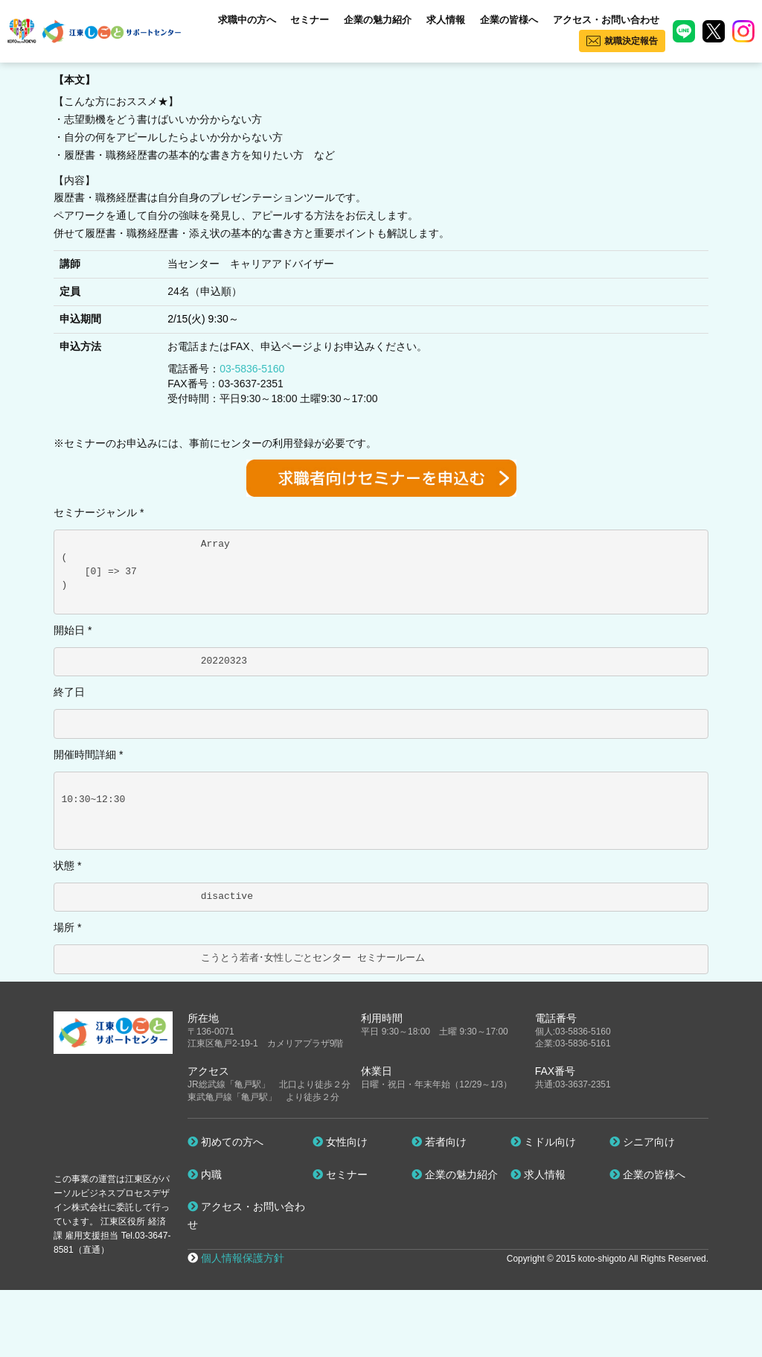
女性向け (340, 1142)
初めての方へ (225, 1142)
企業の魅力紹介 (378, 19)
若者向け (439, 1142)
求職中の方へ (247, 19)
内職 (205, 1174)
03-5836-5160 (252, 369)
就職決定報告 (631, 41)
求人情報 (445, 19)
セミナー (309, 19)
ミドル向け (543, 1142)
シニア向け (642, 1142)
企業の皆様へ (509, 19)
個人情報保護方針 (242, 1258)
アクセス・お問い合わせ (606, 19)
